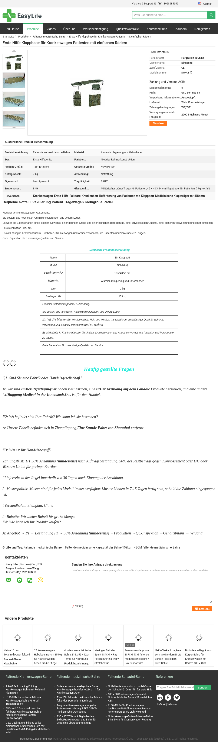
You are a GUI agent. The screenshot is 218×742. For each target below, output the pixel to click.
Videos (51, 29)
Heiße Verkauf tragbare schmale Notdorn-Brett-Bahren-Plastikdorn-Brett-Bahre (168, 657)
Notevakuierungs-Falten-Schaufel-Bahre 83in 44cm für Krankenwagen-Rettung (130, 718)
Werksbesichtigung (95, 29)
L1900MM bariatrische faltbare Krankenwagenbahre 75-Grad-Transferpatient (23, 700)
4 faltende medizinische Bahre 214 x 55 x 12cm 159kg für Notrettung (77, 654)
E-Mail (161, 704)
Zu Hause (12, 29)
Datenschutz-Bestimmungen (36, 738)
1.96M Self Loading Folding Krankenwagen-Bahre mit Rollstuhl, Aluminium (25, 689)
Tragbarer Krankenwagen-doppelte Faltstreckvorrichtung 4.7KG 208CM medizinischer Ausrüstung (77, 708)
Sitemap (172, 704)
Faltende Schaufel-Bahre (126, 677)
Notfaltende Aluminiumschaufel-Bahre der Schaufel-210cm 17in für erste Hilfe (130, 688)
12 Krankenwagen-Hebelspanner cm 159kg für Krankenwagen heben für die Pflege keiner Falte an (48, 659)
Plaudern (181, 29)
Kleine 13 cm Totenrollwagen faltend (17, 652)
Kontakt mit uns (156, 29)
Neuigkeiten (202, 29)
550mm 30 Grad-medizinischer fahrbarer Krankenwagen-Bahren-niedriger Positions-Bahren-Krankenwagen (24, 713)
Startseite (8, 36)
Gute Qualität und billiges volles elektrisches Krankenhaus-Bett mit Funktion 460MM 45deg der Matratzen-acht (28, 727)
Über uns (69, 29)
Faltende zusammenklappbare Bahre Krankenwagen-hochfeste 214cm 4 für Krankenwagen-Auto (78, 689)
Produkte (33, 29)
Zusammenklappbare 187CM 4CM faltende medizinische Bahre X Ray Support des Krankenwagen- (137, 659)
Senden (203, 687)
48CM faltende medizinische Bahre (157, 547)
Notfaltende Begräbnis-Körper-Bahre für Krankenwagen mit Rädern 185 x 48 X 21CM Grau (198, 659)
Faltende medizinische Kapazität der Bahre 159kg (98, 547)
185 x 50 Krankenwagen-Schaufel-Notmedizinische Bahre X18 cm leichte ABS (130, 697)
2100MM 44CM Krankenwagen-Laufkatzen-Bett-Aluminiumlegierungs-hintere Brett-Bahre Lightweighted (129, 708)
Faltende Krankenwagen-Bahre (29, 677)
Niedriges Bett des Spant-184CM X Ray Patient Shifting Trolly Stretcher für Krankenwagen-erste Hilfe (107, 661)
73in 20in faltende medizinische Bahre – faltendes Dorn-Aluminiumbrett (79, 699)
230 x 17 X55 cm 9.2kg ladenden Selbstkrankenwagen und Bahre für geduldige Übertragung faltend (76, 719)
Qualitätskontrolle (127, 29)
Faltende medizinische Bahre (49, 36)
